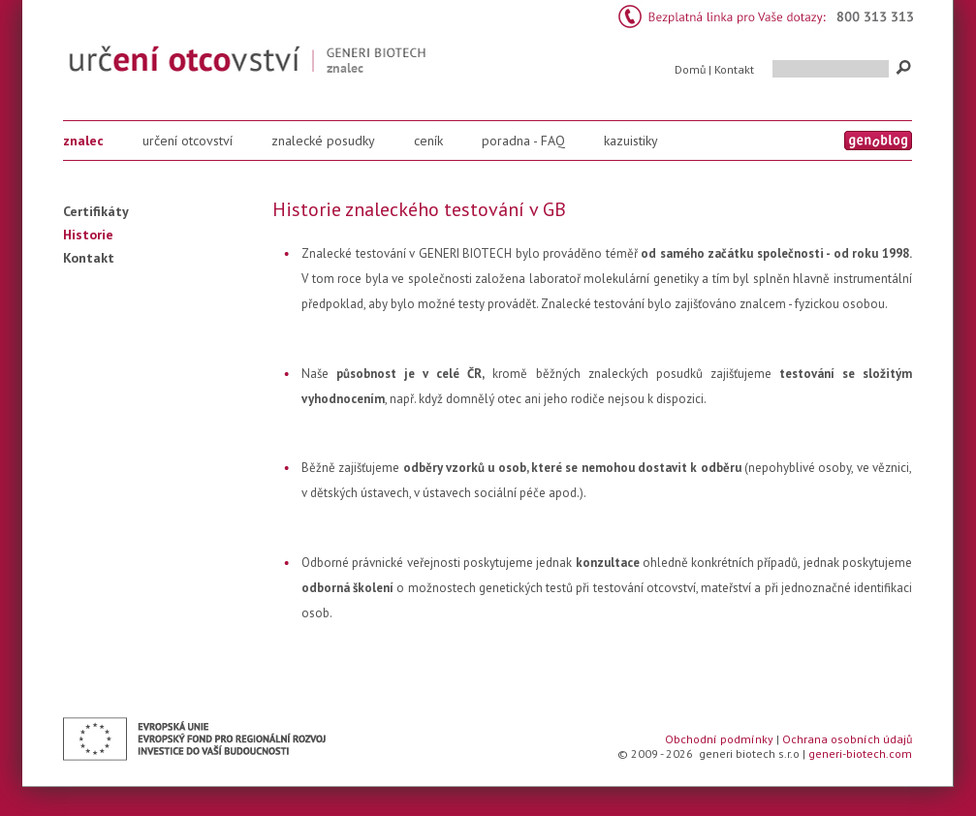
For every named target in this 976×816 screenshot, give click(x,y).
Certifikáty (96, 211)
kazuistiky (631, 140)
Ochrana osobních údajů (847, 739)
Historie (88, 234)
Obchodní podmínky (719, 739)
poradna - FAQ (523, 140)
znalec (83, 140)
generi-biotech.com (860, 753)
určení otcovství (187, 140)
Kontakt (734, 69)
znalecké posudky (323, 140)
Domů (690, 69)
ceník (428, 140)
